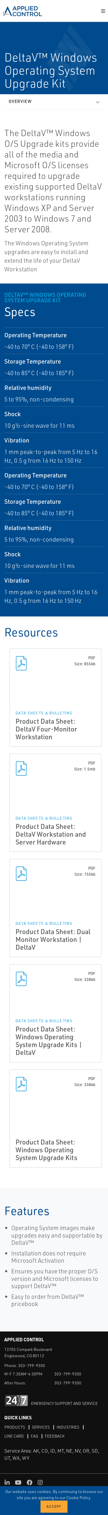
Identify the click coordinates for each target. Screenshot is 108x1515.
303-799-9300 (31, 1365)
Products (14, 1427)
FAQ (34, 1435)
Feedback (55, 1435)
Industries (68, 1427)
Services (41, 1427)
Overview (20, 101)
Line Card (14, 1435)
